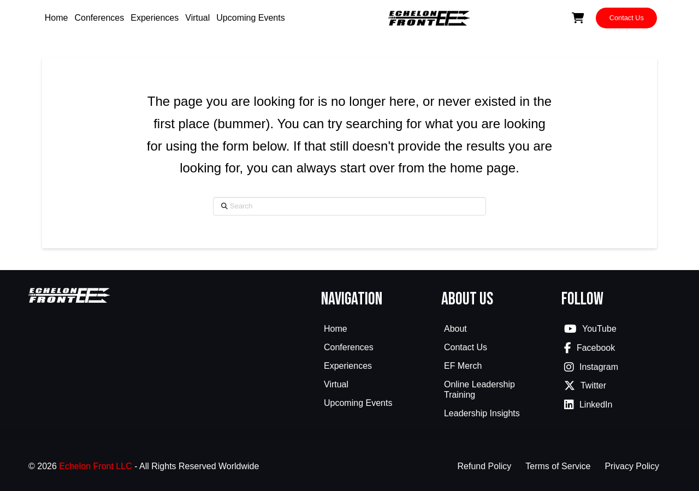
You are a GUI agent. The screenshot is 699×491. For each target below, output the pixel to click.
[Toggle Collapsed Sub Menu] (375, 348)
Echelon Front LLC (95, 466)
